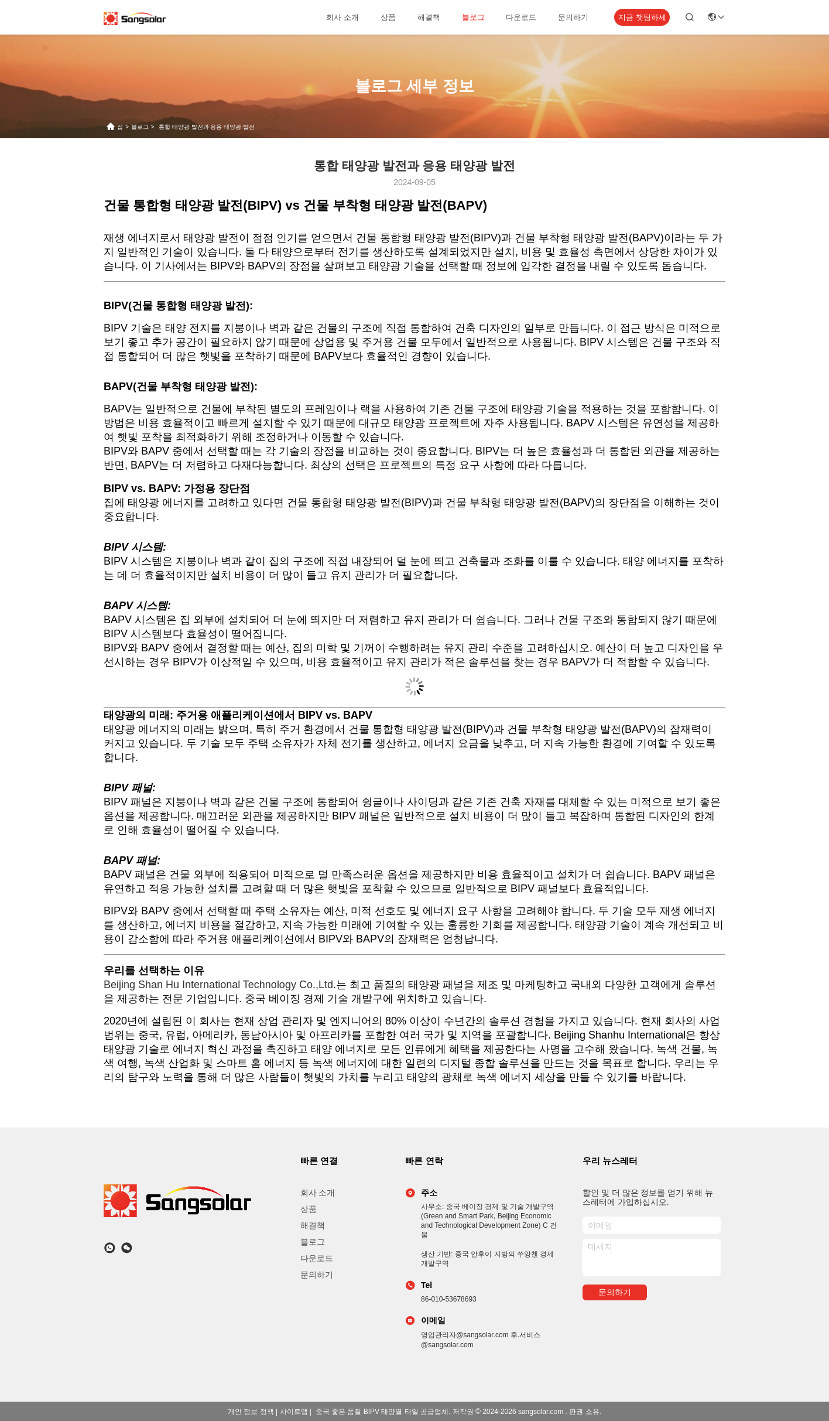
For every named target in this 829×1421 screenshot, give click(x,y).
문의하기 (573, 17)
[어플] (110, 1248)
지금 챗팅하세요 (642, 19)
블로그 (473, 17)
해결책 (428, 17)
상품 (388, 17)
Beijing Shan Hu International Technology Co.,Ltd (218, 984)
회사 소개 (342, 17)
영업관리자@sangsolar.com (466, 1335)
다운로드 (521, 17)
